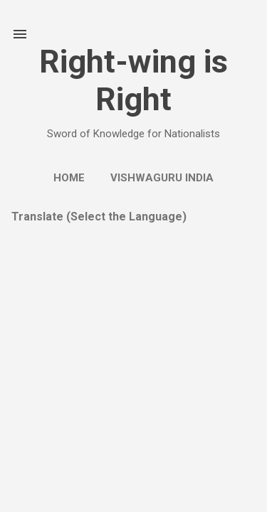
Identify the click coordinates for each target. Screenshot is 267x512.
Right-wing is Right (133, 80)
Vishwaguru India (162, 177)
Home (69, 177)
